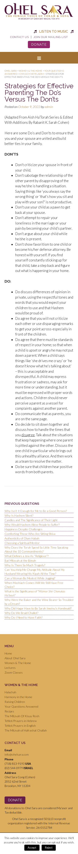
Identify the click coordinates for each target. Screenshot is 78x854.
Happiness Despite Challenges (23, 529)
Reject (48, 847)
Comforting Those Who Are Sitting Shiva (30, 533)
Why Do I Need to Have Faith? (23, 617)
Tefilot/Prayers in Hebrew (21, 721)
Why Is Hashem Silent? (19, 515)
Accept (32, 847)
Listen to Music (53, 31)
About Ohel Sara (15, 658)
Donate (39, 45)
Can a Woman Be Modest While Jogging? (30, 578)
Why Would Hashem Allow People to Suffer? (32, 524)
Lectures (10, 667)
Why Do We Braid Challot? (21, 613)
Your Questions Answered (21, 706)
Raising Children (15, 701)
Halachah (10, 692)
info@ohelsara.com (17, 754)
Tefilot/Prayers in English (20, 725)
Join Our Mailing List (50, 37)
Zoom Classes (14, 672)
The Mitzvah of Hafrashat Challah (26, 730)
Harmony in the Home (18, 697)
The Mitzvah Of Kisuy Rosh (22, 716)
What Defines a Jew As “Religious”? (26, 556)
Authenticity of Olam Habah (22, 538)
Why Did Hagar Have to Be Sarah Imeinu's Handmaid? (38, 608)
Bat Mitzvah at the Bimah (20, 560)
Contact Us (19, 37)
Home (8, 653)
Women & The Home (18, 663)
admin (49, 107)
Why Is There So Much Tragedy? (25, 565)
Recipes (9, 711)
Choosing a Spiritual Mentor (22, 543)
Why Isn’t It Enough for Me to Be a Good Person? (36, 511)
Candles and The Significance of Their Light (31, 520)
